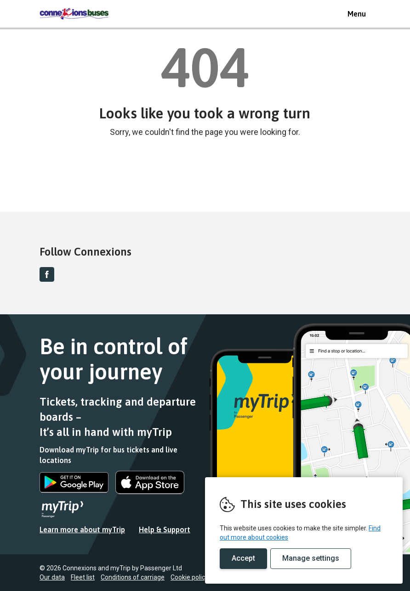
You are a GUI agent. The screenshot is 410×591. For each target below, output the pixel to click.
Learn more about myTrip (82, 529)
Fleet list (83, 577)
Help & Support (164, 529)
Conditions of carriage (133, 577)
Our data (52, 577)
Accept (243, 558)
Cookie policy (189, 577)
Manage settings (310, 558)
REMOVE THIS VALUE (74, 13)
